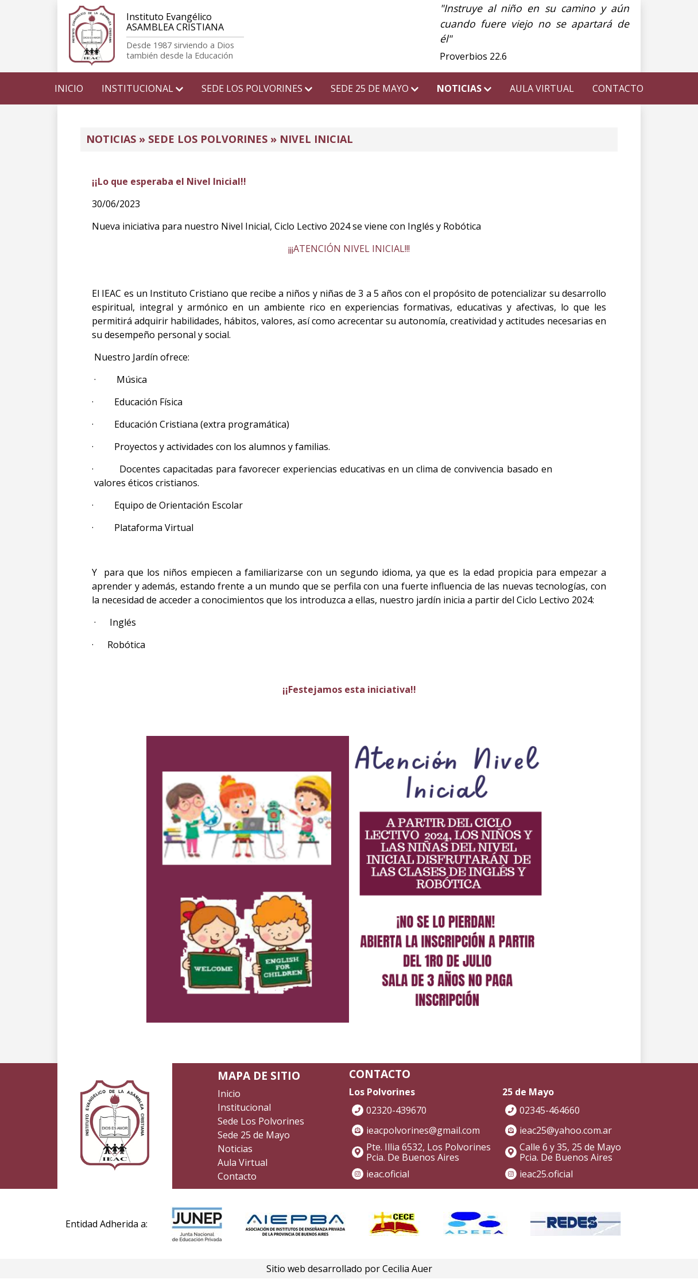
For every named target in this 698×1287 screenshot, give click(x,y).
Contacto (237, 1176)
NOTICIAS (464, 88)
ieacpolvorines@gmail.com (423, 1130)
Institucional (244, 1107)
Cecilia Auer (407, 1268)
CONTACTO (617, 88)
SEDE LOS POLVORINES (256, 88)
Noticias (235, 1148)
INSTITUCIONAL (142, 88)
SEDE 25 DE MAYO (374, 88)
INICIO (69, 88)
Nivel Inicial (316, 139)
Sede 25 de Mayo (254, 1135)
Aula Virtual (242, 1162)
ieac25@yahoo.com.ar (565, 1130)
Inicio (229, 1093)
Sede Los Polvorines (207, 139)
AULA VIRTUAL (542, 88)
